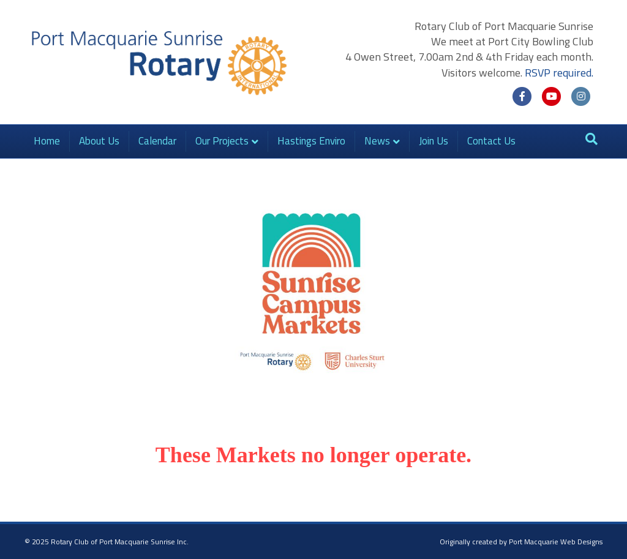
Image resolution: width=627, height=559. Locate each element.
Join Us (433, 141)
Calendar (157, 141)
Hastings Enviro (311, 141)
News (377, 141)
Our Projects (222, 141)
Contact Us (491, 141)
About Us (99, 141)
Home (47, 141)
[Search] (591, 139)
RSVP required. (559, 72)
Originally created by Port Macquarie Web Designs (521, 541)
